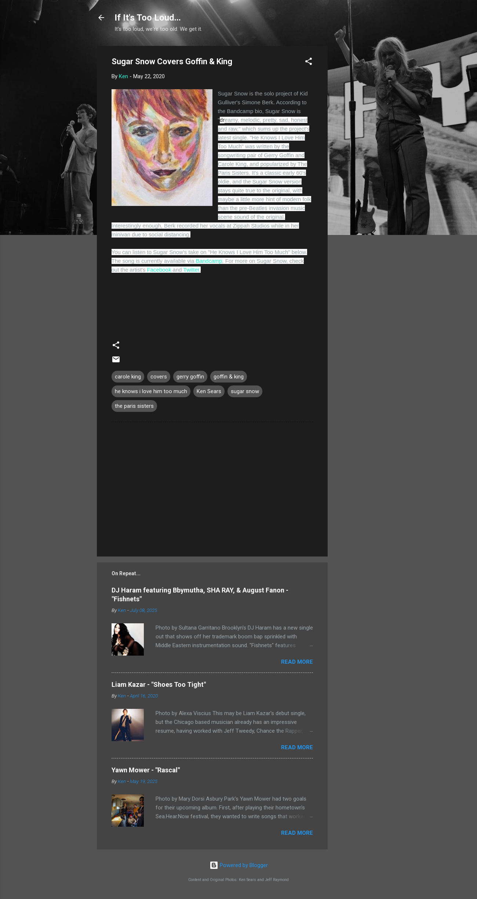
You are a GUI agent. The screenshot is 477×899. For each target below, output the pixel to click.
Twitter (191, 270)
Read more (297, 662)
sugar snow (245, 391)
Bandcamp (209, 261)
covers (158, 376)
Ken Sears (209, 391)
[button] (308, 62)
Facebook (159, 270)
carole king (128, 376)
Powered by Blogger (239, 865)
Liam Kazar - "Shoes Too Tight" (159, 684)
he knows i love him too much (151, 391)
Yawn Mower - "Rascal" (146, 770)
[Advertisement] (357, 156)
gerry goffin (190, 376)
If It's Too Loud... (147, 17)
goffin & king (229, 376)
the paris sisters (134, 406)
